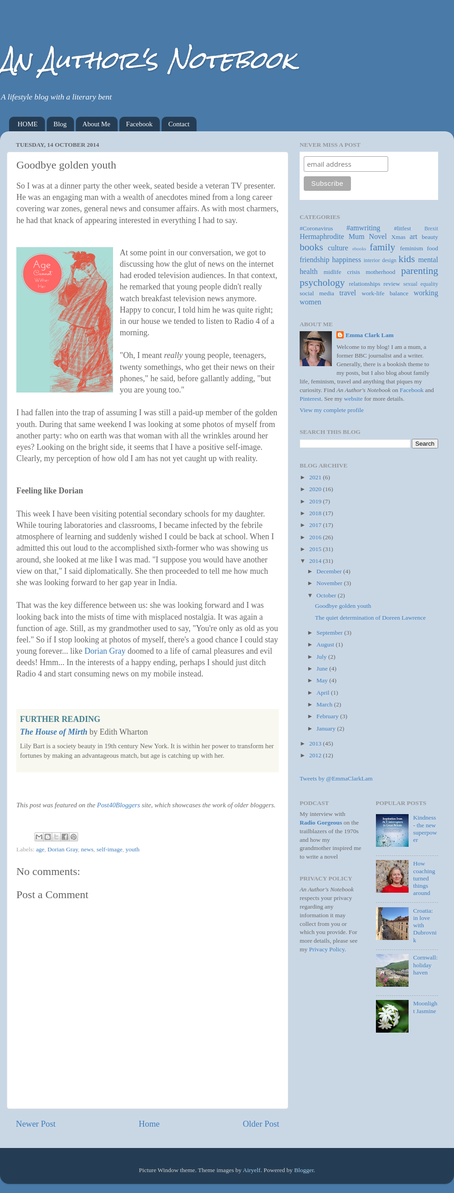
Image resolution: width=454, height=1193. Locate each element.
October (327, 595)
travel (348, 293)
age (40, 849)
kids (407, 259)
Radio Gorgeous (321, 822)
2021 (316, 477)
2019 (316, 501)
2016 (316, 537)
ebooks (359, 248)
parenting (419, 270)
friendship (315, 260)
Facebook (139, 124)
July (322, 656)
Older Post (261, 1123)
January (326, 728)
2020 (316, 489)
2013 (316, 743)
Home (149, 1123)
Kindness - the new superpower (425, 828)
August (326, 644)
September (330, 632)
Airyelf (252, 1170)
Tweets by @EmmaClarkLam (336, 778)
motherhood (380, 271)
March (325, 704)
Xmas (398, 237)
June (322, 668)
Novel (378, 237)
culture (338, 248)
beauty (430, 237)
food (432, 248)
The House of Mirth (54, 731)
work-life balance (385, 293)
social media (317, 293)
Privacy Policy (327, 949)
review (392, 283)
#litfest (402, 228)
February (328, 716)
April (323, 692)
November (330, 583)
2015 (316, 549)
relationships (364, 283)
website (353, 398)
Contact (179, 124)
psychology (322, 282)
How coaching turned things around (424, 878)
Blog (60, 124)
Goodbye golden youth (343, 605)
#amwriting (363, 228)
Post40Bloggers (118, 805)
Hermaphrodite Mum (332, 237)
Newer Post (36, 1123)
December (329, 571)
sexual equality (420, 284)
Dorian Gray (104, 651)
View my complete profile (332, 410)
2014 (316, 560)
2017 (316, 525)
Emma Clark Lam (369, 335)
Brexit (431, 228)
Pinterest (310, 398)
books (311, 247)
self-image (110, 849)
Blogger (304, 1170)
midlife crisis (342, 271)
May (322, 680)
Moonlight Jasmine (425, 1007)
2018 (316, 513)
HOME (28, 124)
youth (133, 849)
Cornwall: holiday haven (425, 964)
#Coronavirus (316, 228)
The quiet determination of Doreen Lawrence (370, 617)
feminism (411, 248)
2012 (316, 755)
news (87, 849)
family (382, 247)
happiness (346, 260)
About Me (96, 124)
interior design (380, 260)
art (413, 237)
